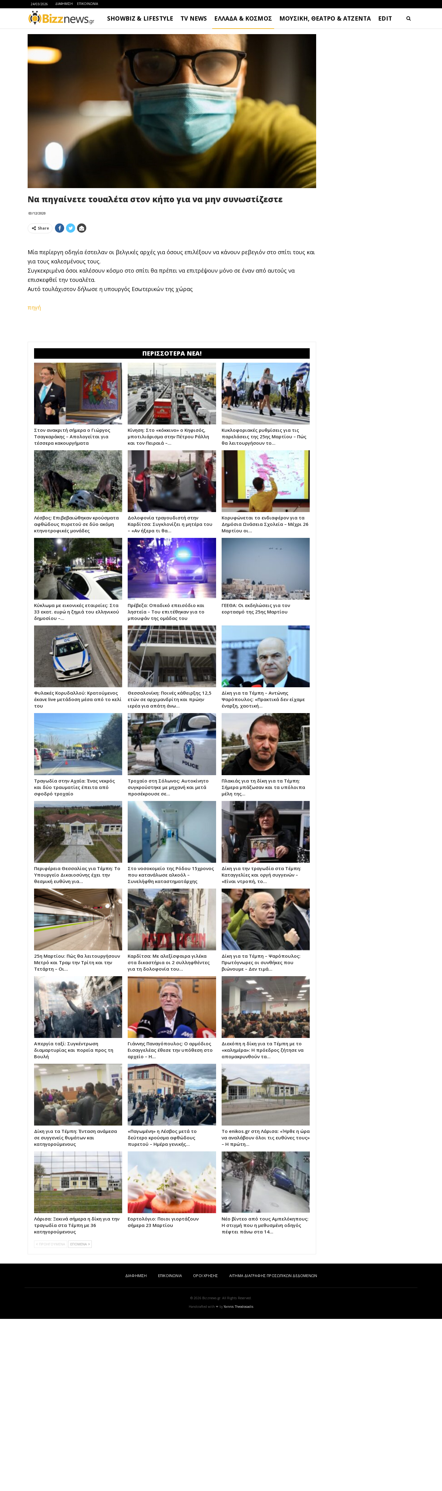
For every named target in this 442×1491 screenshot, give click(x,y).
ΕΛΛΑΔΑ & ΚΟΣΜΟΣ (243, 18)
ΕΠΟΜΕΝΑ (80, 1244)
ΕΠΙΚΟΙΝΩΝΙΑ (87, 4)
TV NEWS (193, 18)
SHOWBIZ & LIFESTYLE (140, 18)
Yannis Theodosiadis (238, 1306)
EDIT (385, 18)
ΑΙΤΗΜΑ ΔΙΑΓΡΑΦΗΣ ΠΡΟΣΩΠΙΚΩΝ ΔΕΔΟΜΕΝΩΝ (273, 1275)
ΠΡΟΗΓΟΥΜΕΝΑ (50, 1244)
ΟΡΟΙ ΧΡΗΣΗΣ (205, 1275)
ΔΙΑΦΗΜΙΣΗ (64, 4)
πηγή (34, 307)
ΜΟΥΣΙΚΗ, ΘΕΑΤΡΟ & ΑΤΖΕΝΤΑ (325, 18)
